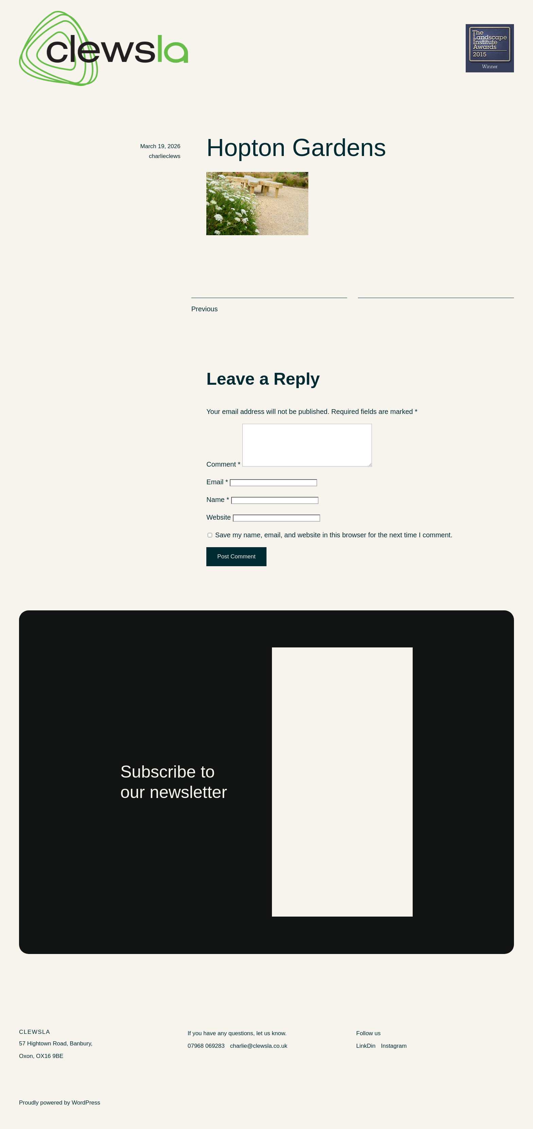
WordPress (86, 1111)
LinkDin (366, 1054)
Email (217, 490)
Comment (223, 472)
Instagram (394, 1054)
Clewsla (34, 1040)
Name (217, 507)
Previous (204, 309)
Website (218, 525)
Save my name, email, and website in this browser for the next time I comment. (333, 543)
